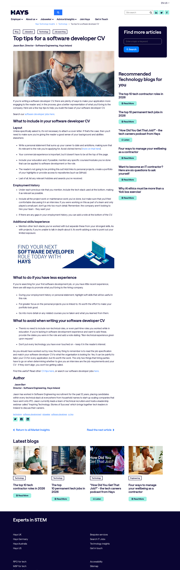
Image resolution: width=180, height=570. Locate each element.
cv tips (70, 414)
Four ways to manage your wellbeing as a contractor (142, 488)
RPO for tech (19, 561)
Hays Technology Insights (45, 24)
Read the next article (99, 429)
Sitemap (94, 566)
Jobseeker (45, 19)
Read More (127, 103)
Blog (16, 32)
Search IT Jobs (97, 539)
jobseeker (46, 414)
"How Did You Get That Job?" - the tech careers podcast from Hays (105, 488)
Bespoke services (99, 534)
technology (17, 414)
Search (131, 49)
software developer (59, 414)
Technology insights (100, 543)
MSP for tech (19, 566)
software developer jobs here (39, 114)
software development (32, 414)
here (96, 371)
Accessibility (96, 561)
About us (30, 19)
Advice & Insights (66, 19)
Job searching (60, 32)
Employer (16, 19)
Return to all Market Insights (33, 429)
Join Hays (85, 19)
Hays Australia (20, 543)
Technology (63, 24)
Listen (125, 140)
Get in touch (96, 548)
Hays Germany (20, 539)
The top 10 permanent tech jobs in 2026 (68, 488)
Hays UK (17, 534)
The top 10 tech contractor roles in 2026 (29, 486)
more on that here (91, 148)
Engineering (135, 478)
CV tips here (48, 371)
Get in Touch (101, 19)
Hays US (17, 548)
